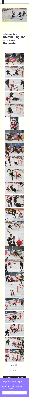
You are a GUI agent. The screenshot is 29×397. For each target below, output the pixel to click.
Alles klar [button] (14, 393)
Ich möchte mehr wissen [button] (9, 388)
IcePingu (20, 47)
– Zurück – (14, 370)
